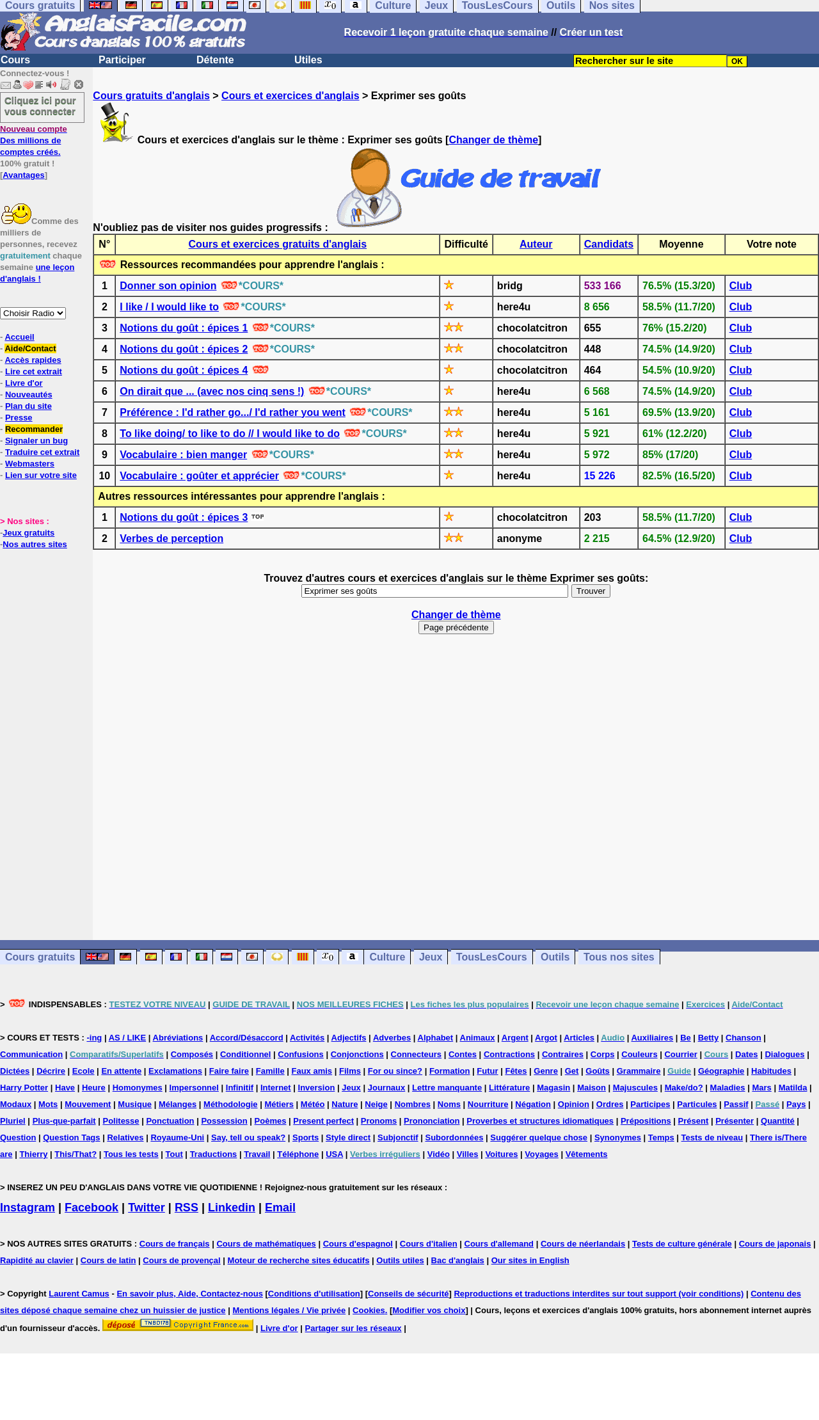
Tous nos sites (619, 957)
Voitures (501, 1154)
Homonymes (138, 1087)
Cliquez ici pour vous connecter (40, 105)
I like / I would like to (169, 306)
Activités (307, 1037)
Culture (387, 957)
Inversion (316, 1087)
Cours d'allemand (499, 1243)
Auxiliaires (652, 1037)
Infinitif (239, 1087)
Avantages (23, 175)
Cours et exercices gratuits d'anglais (278, 244)
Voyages (542, 1154)
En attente (121, 1071)
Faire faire (229, 1071)
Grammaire (639, 1071)
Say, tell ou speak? (248, 1137)
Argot (546, 1037)
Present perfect (323, 1121)
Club (740, 285)
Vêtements (587, 1154)
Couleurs (639, 1054)
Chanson (743, 1037)
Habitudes (771, 1071)
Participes (650, 1104)
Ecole (83, 1071)
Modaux (15, 1104)
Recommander (34, 429)
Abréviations (178, 1037)
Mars (761, 1087)
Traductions (213, 1154)
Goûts (597, 1071)
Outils (555, 957)
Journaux (387, 1087)
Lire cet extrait (33, 371)
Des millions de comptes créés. (33, 140)
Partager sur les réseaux (353, 1328)
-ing (94, 1037)
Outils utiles (400, 1260)
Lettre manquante (447, 1087)
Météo (313, 1104)
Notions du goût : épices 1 (184, 328)
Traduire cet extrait (42, 452)
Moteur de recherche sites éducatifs (299, 1260)
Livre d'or (24, 383)
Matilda (793, 1087)
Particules (697, 1104)
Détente (215, 59)
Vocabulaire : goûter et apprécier (199, 475)
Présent (693, 1121)
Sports (305, 1137)
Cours (15, 59)
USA (334, 1154)
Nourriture (488, 1104)
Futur (487, 1071)
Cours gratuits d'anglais (151, 95)
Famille (270, 1071)
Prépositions (646, 1121)
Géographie (721, 1071)
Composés (192, 1054)
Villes (468, 1154)
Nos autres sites (35, 544)
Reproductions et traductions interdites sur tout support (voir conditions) (598, 1293)
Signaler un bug (36, 440)
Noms (449, 1104)
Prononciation (431, 1121)
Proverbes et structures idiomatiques (540, 1121)
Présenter (734, 1121)
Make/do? (684, 1087)
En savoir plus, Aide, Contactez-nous (189, 1293)
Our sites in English (530, 1260)
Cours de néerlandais (583, 1243)
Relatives (125, 1137)
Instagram (27, 1207)
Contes (463, 1054)
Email (280, 1207)
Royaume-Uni (177, 1137)
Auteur (536, 244)
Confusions (301, 1054)
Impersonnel (194, 1087)
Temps (661, 1137)
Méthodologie (230, 1104)
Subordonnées (454, 1137)
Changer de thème (493, 139)
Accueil (19, 337)
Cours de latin (108, 1260)
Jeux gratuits (28, 533)
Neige (376, 1104)
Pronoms (379, 1121)
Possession (224, 1121)
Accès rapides (32, 360)
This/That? (75, 1154)
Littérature (509, 1087)
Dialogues (784, 1054)
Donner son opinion (168, 285)
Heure (94, 1087)
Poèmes (271, 1121)
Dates (746, 1054)
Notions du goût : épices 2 (184, 349)
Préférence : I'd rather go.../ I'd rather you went (233, 412)
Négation (533, 1104)
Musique (135, 1104)
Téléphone (298, 1154)
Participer (122, 59)
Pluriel (13, 1121)
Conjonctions (357, 1054)
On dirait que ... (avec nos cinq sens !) (212, 391)
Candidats (608, 244)
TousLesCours (491, 957)
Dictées (14, 1071)
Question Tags (71, 1137)
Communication (31, 1054)
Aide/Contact (30, 348)
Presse (19, 417)
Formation (449, 1071)
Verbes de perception (171, 538)
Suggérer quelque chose (538, 1137)
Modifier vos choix (428, 1310)
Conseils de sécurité (408, 1293)
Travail (257, 1154)
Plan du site (28, 406)
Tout (174, 1154)
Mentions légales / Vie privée (289, 1310)
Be (685, 1037)
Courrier (680, 1054)
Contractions (509, 1054)
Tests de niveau (712, 1137)
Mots (48, 1104)
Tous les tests (131, 1154)
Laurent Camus (79, 1293)
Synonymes (617, 1137)
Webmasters (29, 463)
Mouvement (88, 1104)
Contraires (563, 1054)
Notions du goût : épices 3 (184, 517)
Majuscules (635, 1087)
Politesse (120, 1121)
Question (18, 1137)
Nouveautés (28, 394)
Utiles (308, 59)
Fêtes (516, 1071)
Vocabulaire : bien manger (183, 454)
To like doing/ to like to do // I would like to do (230, 433)
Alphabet (436, 1037)
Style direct (348, 1137)
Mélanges (177, 1104)
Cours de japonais (775, 1243)
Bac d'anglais (457, 1260)
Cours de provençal (181, 1260)
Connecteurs (416, 1054)
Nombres (413, 1104)
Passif (736, 1104)
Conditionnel (245, 1054)
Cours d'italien (428, 1243)
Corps (603, 1054)
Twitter (146, 1207)
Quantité (778, 1121)
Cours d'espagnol (358, 1243)
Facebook (91, 1207)
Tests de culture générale (682, 1243)
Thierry (33, 1154)
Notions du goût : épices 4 (184, 370)
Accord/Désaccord (246, 1037)
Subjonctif (398, 1137)
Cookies (369, 1310)
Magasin (553, 1087)
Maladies (727, 1087)
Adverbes (392, 1037)
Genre (546, 1071)
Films (350, 1071)
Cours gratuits (40, 957)
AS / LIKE (128, 1037)
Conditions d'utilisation (314, 1293)
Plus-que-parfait (64, 1121)
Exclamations (175, 1071)
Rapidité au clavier (37, 1260)
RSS (186, 1207)
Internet (275, 1087)
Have (65, 1087)
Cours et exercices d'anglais (290, 95)
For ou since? (395, 1071)
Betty (708, 1037)
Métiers (279, 1104)
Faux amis (312, 1071)
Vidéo (438, 1154)
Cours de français (174, 1243)
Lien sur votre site (41, 475)
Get (572, 1071)
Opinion (573, 1104)
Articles (579, 1037)
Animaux (477, 1037)
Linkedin (231, 1207)
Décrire (50, 1071)
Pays (796, 1104)
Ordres (610, 1104)
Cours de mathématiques (265, 1243)
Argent (515, 1037)
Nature (344, 1104)
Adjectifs (349, 1037)
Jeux (430, 957)
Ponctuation (170, 1121)
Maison (591, 1087)
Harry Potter (24, 1087)
